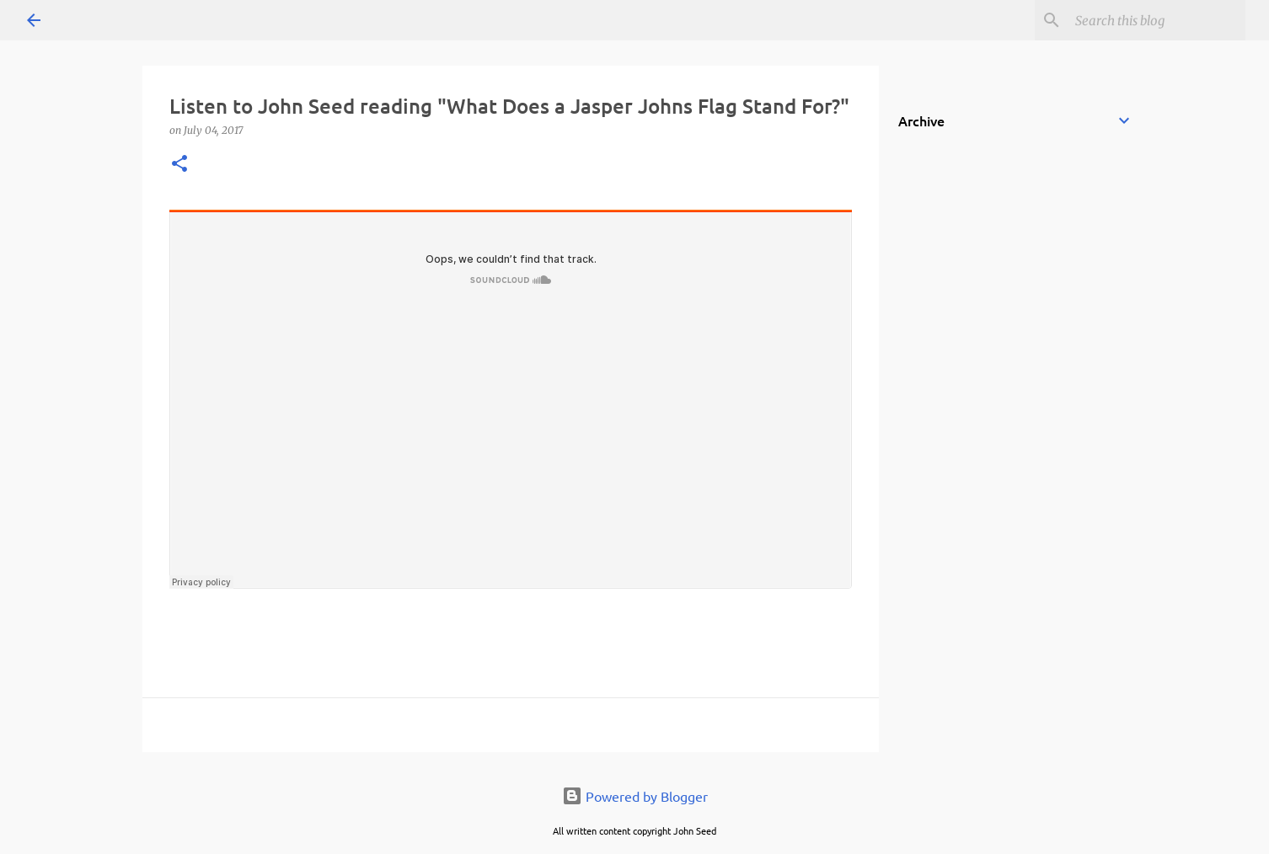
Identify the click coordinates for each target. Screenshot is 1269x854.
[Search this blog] (1156, 20)
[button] (179, 164)
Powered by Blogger (635, 795)
